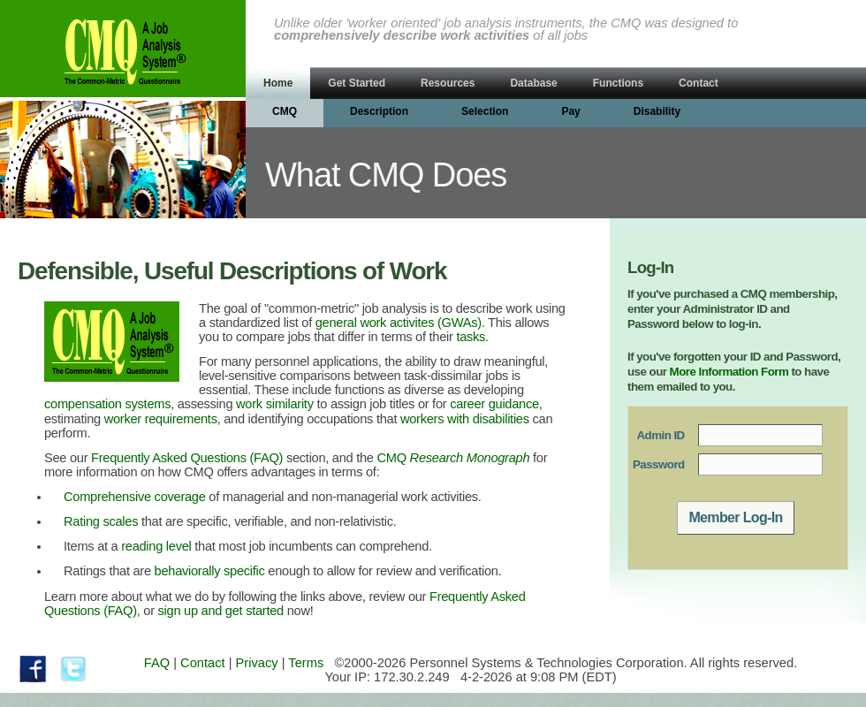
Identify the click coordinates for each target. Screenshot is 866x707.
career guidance (494, 404)
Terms (305, 663)
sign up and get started (221, 611)
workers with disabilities (464, 419)
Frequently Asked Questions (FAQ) (187, 458)
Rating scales (101, 521)
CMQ (453, 458)
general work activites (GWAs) (398, 322)
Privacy (257, 663)
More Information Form (729, 371)
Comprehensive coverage (135, 497)
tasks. (472, 337)
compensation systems (107, 404)
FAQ (157, 663)
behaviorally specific (210, 571)
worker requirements (160, 419)
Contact (202, 663)
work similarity (275, 404)
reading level (156, 546)
